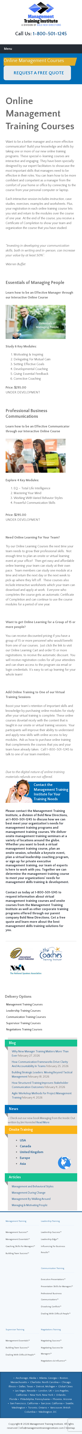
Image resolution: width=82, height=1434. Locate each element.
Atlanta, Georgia (48, 1378)
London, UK (45, 1390)
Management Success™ (17, 1232)
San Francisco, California (24, 1403)
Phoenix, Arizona (62, 1399)
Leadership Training (50, 1221)
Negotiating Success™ (51, 1340)
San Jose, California (52, 1403)
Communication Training (52, 1268)
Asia (23, 1164)
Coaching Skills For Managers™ (20, 1246)
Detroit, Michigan (45, 1386)
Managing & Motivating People (30, 1205)
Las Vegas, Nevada (25, 1390)
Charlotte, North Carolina (44, 1382)
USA (23, 1140)
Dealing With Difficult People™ (56, 1313)
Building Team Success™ (17, 1253)
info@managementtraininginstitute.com (42, 1428)
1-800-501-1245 (50, 33)
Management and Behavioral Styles (33, 1186)
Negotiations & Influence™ (53, 1361)
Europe (25, 1158)
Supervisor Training (15, 1329)
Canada (25, 1146)
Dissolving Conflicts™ (51, 1306)
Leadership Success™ (51, 1232)
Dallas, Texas (26, 1386)
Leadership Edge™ (49, 1239)
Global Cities (65, 1386)
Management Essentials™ (18, 1239)
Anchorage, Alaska (26, 1378)
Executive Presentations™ (53, 1279)
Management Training (16, 1221)
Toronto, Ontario (37, 1407)
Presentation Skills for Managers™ (57, 1286)
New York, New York (41, 1394)
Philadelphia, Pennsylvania (35, 1399)
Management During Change (29, 1192)
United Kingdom (31, 1152)
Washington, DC (47, 1411)
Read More (43, 1122)
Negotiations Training (51, 1329)
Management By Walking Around (31, 1199)
